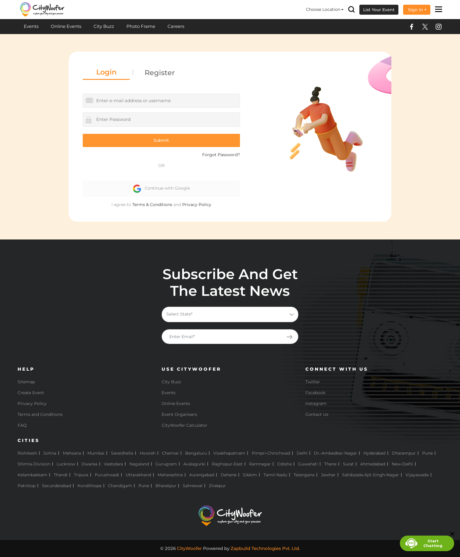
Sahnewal (192, 485)
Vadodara (113, 464)
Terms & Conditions (152, 204)
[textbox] (229, 314)
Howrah (147, 453)
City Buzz (104, 26)
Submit (161, 140)
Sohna (49, 453)
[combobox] (230, 314)
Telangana (304, 474)
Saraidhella (122, 453)
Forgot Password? (221, 154)
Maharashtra (170, 474)
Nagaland (139, 464)
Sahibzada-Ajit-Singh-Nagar (370, 474)
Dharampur (404, 453)
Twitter (312, 381)
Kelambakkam (32, 474)
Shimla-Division (34, 464)
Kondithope (89, 485)
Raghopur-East (227, 464)
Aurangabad (201, 474)
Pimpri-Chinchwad (271, 453)
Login (106, 72)
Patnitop (26, 485)
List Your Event (379, 9)
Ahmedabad (372, 464)
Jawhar (328, 474)
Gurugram (166, 464)
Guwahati (308, 464)
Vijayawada (417, 474)
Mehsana (72, 453)
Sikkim (250, 474)
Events (31, 26)
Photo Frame (140, 26)
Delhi (302, 453)
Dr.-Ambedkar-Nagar (335, 453)
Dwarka (89, 464)
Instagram (316, 403)
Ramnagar (260, 464)
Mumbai (95, 453)
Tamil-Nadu (275, 474)
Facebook (315, 392)
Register (160, 72)
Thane (330, 464)
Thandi (60, 474)
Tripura (81, 474)
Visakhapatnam (229, 453)
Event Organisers (179, 414)
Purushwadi (107, 474)
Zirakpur (217, 485)
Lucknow (66, 464)
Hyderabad (374, 453)
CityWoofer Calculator (184, 425)
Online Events (66, 26)
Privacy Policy (196, 204)
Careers (176, 26)
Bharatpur (165, 485)
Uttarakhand (138, 474)
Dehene (228, 474)
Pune (427, 453)
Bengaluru (196, 453)
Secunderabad (56, 485)
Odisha (284, 464)
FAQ (22, 425)
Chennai (170, 453)
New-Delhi (402, 464)
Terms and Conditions (40, 414)
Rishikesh (27, 453)
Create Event (31, 392)
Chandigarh (120, 485)
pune (143, 485)
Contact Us (316, 414)
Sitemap (26, 381)
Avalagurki (194, 464)
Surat (348, 464)
